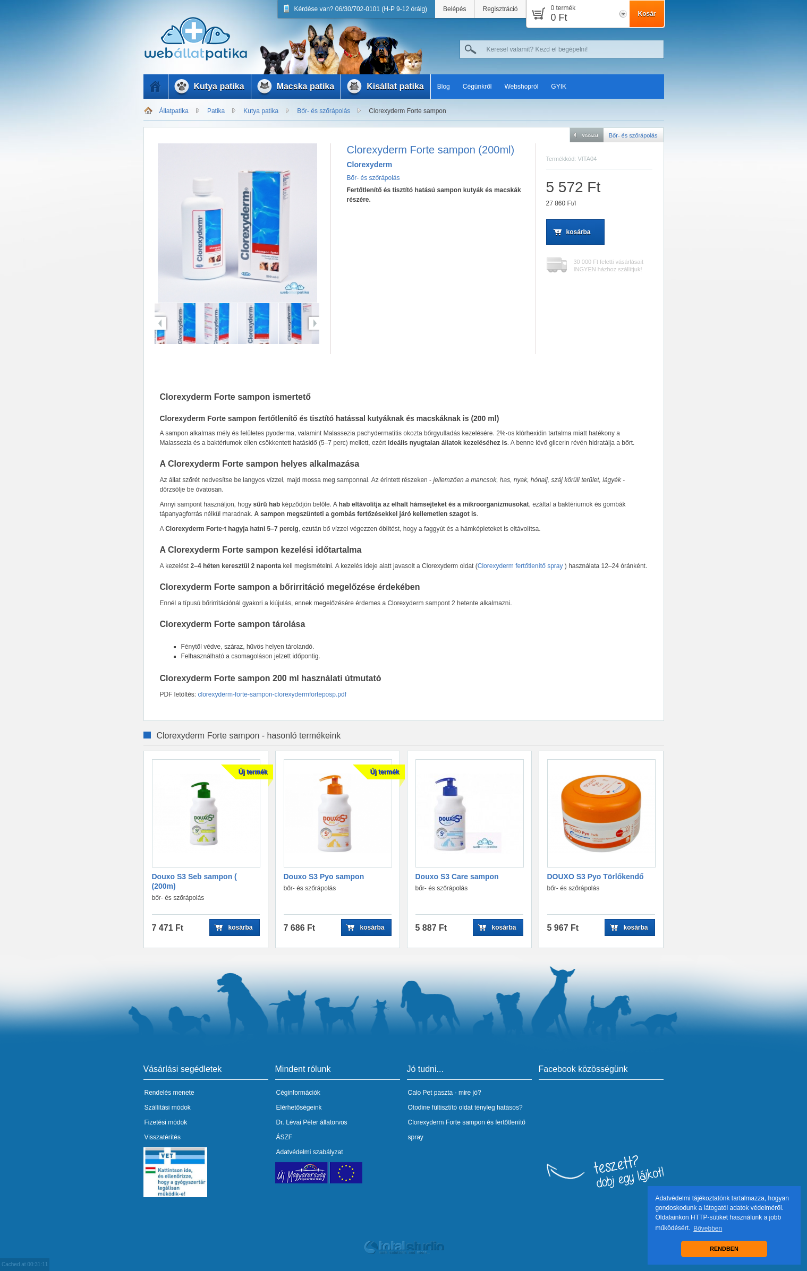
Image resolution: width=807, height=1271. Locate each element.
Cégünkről (477, 86)
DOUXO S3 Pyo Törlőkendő (595, 876)
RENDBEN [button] (724, 1249)
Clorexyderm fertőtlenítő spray (521, 566)
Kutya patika (260, 111)
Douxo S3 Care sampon (457, 876)
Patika (216, 111)
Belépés (454, 9)
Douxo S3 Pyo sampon (324, 876)
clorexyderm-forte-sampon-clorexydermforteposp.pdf (272, 694)
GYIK (558, 86)
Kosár (647, 14)
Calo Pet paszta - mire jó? (444, 1092)
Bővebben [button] (707, 1228)
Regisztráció (499, 9)
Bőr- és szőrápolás (323, 111)
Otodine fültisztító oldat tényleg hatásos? (465, 1107)
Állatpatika (174, 111)
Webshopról (522, 86)
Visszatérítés (163, 1137)
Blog (443, 86)
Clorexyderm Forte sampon (407, 111)
